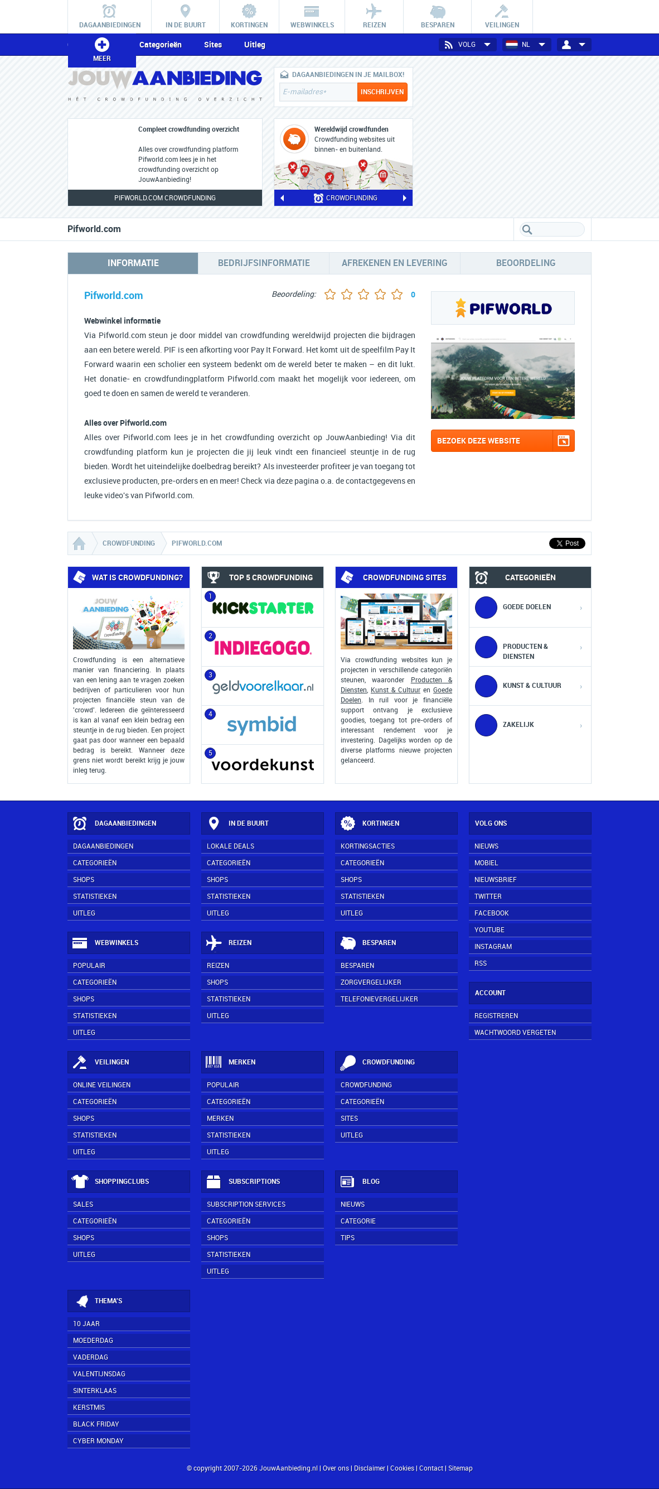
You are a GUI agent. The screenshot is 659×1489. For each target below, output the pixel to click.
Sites (213, 44)
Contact (431, 1468)
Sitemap (460, 1468)
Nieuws (353, 1204)
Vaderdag (90, 1357)
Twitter (488, 896)
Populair (89, 966)
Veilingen (100, 1063)
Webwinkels (104, 943)
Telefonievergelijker (379, 999)
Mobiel (486, 863)
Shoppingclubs (110, 1182)
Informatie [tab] (133, 263)
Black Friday (96, 1424)
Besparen (367, 943)
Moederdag (93, 1341)
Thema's (96, 1301)
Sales (83, 1204)
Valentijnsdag (99, 1374)
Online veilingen (101, 1085)
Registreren (496, 1016)
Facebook (491, 913)
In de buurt (237, 824)
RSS (480, 963)
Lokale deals (230, 846)
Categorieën (160, 44)
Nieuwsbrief (495, 880)
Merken (230, 1063)
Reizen (228, 943)
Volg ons (491, 823)
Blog (359, 1182)
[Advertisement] (508, 136)
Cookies (401, 1468)
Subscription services (246, 1204)
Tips (348, 1238)
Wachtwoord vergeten (515, 1033)
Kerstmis (89, 1407)
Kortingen (369, 824)
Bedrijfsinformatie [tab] (264, 263)
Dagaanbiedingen (113, 824)
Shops (83, 880)
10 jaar (86, 1324)
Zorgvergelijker (371, 982)
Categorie (358, 1221)
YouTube (489, 930)
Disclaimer (369, 1468)
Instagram (493, 947)
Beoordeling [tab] (526, 263)
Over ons (336, 1468)
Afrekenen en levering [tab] (395, 263)
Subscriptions (242, 1182)
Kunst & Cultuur (395, 690)
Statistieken (95, 896)
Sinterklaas (95, 1391)
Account (490, 993)
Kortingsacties (368, 846)
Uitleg (254, 44)
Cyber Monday (98, 1441)
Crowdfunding (377, 1063)
